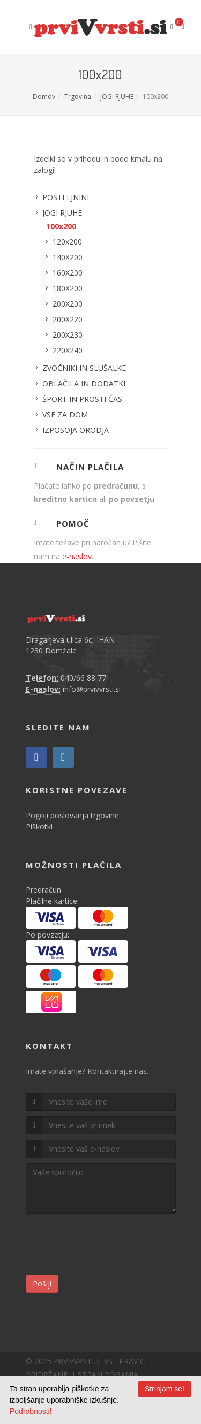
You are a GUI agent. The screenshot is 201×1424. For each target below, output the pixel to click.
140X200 (68, 257)
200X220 (68, 319)
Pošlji (42, 1283)
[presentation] (107, 1246)
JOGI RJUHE (116, 96)
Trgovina (77, 96)
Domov (44, 96)
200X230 (68, 335)
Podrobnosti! (31, 1411)
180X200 (68, 288)
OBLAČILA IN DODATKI (83, 383)
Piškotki (39, 826)
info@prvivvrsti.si (92, 689)
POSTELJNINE (66, 197)
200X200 (68, 304)
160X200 (68, 273)
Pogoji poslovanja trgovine (72, 815)
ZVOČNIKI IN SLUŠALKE (84, 368)
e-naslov (77, 556)
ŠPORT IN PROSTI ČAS (82, 399)
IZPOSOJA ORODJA (75, 430)
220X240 (68, 350)
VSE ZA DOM (65, 414)
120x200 (67, 242)
